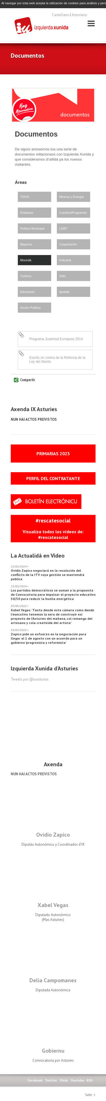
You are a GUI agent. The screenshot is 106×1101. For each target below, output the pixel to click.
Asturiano (79, 14)
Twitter (51, 1080)
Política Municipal (32, 228)
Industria (65, 260)
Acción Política (30, 307)
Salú (62, 276)
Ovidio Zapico (53, 834)
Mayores (26, 244)
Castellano (60, 14)
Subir (88, 1095)
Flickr (64, 1080)
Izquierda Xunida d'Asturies (42, 26)
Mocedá (25, 260)
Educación (27, 291)
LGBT (63, 228)
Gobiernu (53, 1050)
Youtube (77, 1080)
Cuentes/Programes (73, 212)
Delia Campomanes (53, 980)
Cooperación (68, 244)
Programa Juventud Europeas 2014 (56, 339)
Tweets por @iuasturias (30, 679)
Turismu (25, 276)
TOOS (24, 196)
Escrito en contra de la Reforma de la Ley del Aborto (57, 360)
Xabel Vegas (53, 905)
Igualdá (64, 291)
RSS (89, 1080)
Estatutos (26, 212)
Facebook (34, 1080)
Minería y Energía (71, 196)
